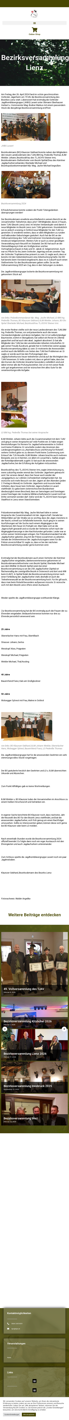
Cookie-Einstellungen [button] (11, 1414)
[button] (34, 23)
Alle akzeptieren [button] (28, 1414)
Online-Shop (34, 34)
